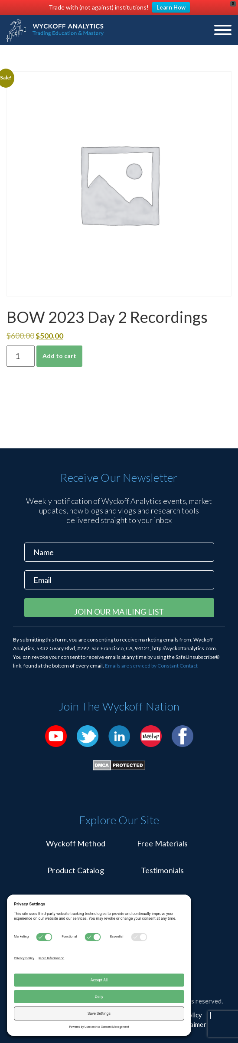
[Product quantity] (21, 356)
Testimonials (162, 870)
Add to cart (59, 355)
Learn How (171, 7)
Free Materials (162, 843)
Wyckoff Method (75, 843)
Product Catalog (75, 870)
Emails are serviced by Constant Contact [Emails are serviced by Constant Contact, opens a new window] (151, 665)
